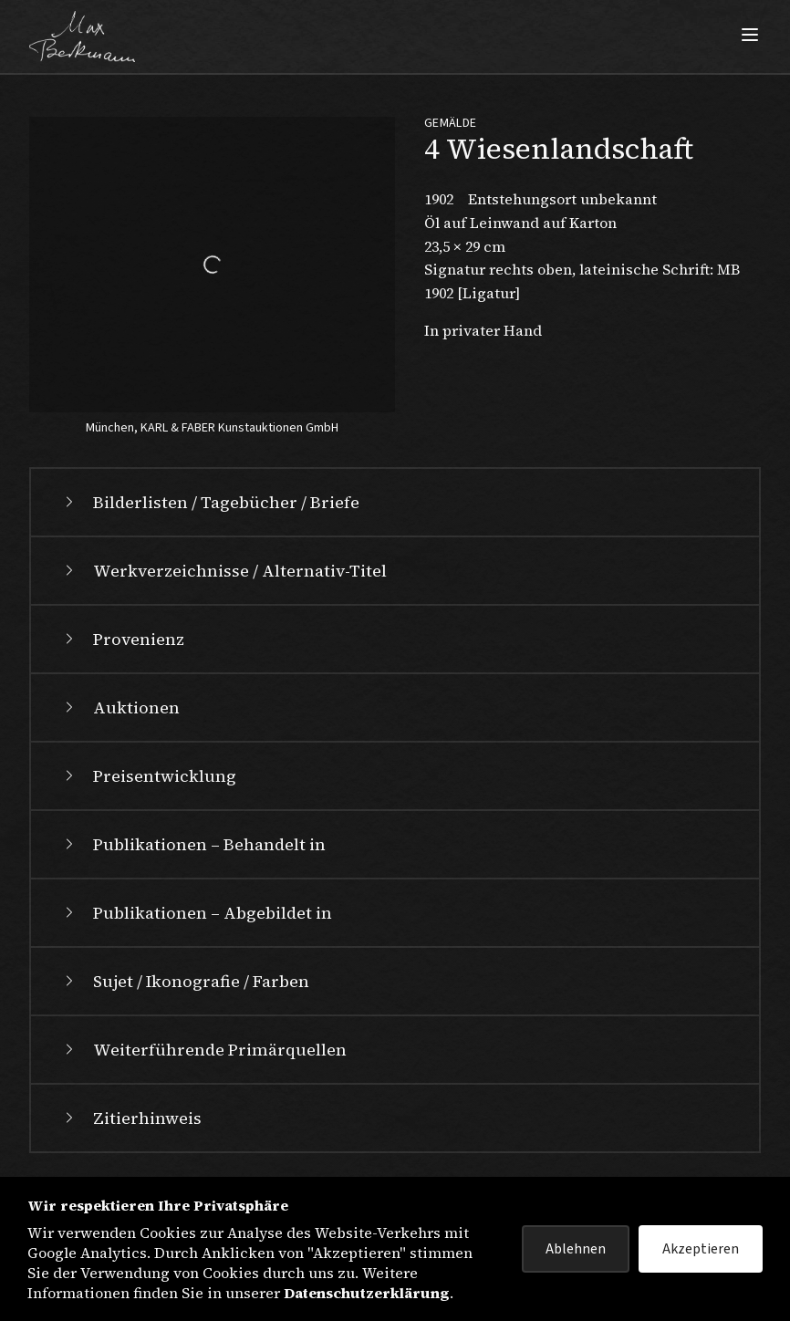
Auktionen (120, 707)
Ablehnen (576, 1249)
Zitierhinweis (131, 1118)
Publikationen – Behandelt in (193, 844)
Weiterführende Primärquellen (203, 1049)
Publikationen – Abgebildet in (196, 912)
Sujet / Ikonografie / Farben (184, 981)
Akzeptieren (700, 1249)
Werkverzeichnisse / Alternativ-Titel (223, 570)
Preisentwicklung (148, 776)
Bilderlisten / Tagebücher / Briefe (209, 502)
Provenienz (122, 639)
